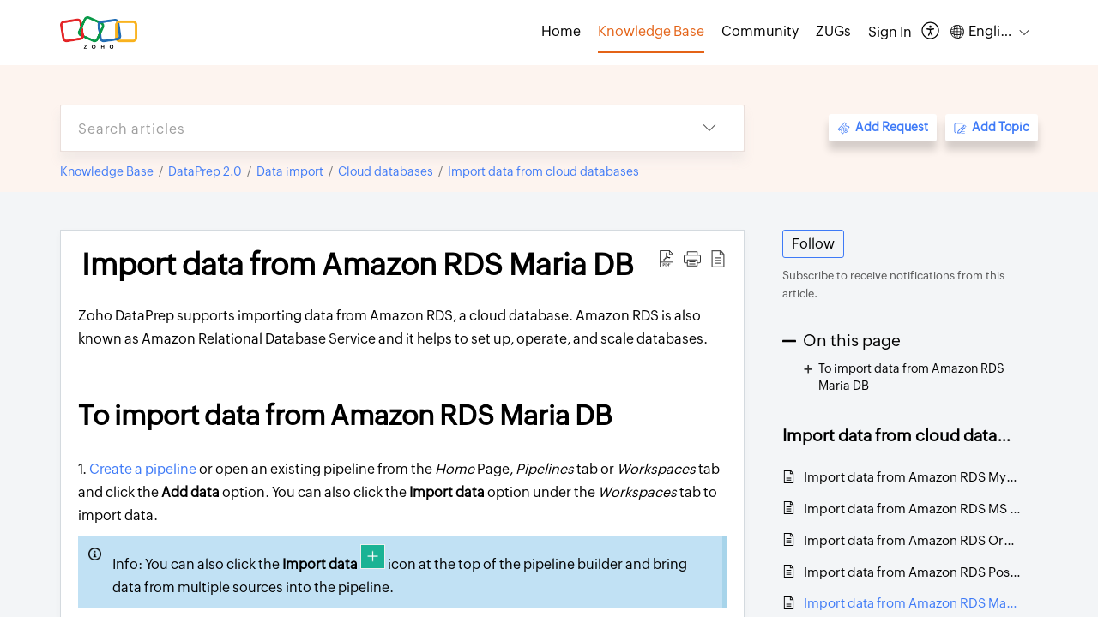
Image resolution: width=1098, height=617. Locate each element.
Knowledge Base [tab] (651, 31)
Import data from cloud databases (543, 171)
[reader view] (718, 259)
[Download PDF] (666, 259)
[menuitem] (890, 32)
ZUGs (833, 31)
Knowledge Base (107, 171)
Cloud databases (385, 171)
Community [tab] (760, 31)
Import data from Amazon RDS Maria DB (357, 265)
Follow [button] (813, 244)
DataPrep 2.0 (205, 171)
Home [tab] (561, 31)
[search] (368, 128)
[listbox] (709, 128)
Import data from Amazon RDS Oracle (912, 540)
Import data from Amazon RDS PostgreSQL (912, 572)
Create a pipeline (142, 469)
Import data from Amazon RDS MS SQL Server (912, 508)
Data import (289, 171)
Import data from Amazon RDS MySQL (912, 477)
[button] (692, 259)
